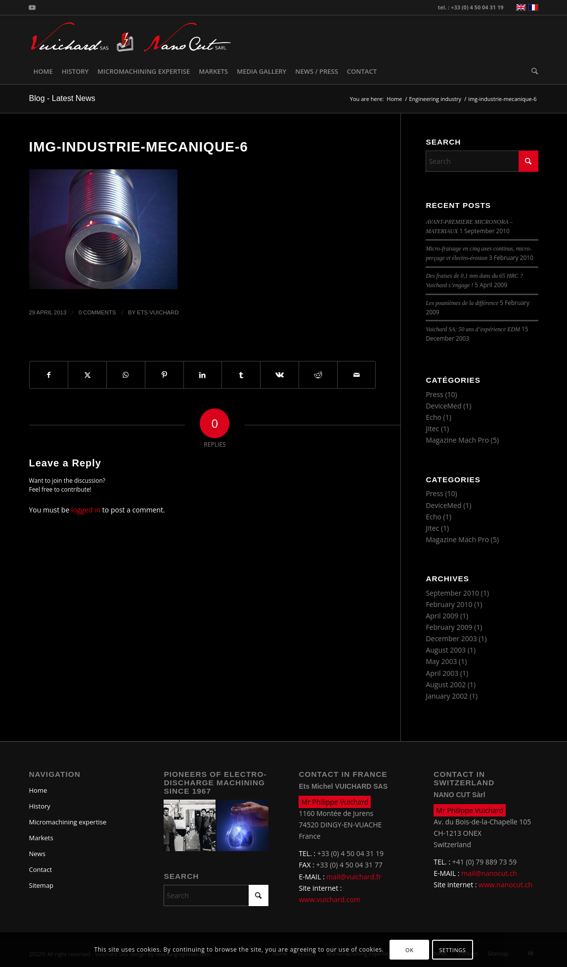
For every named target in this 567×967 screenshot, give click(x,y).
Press (434, 394)
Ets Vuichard (157, 312)
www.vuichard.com (329, 899)
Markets (41, 837)
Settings (452, 950)
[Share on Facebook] (49, 374)
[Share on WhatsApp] (126, 374)
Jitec (432, 428)
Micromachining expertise (68, 821)
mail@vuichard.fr (353, 876)
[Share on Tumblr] (241, 374)
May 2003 (441, 661)
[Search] (532, 71)
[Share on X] (87, 374)
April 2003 (442, 673)
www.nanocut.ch (505, 884)
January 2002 (447, 696)
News (37, 853)
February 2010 (449, 604)
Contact (40, 869)
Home (38, 790)
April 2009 (442, 615)
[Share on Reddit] (318, 374)
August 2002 (446, 684)
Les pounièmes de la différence (462, 303)
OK (409, 950)
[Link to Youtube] (32, 7)
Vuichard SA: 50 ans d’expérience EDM (473, 329)
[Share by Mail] (357, 374)
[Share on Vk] (280, 374)
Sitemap (41, 885)
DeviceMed (443, 405)
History (39, 806)
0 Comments (97, 312)
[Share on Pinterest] (164, 374)
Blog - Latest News (62, 98)
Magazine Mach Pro (457, 440)
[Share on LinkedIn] (203, 374)
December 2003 (451, 638)
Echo (433, 417)
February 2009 (449, 627)
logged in (85, 509)
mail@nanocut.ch (489, 873)
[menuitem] (43, 71)
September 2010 (452, 593)
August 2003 (446, 650)
